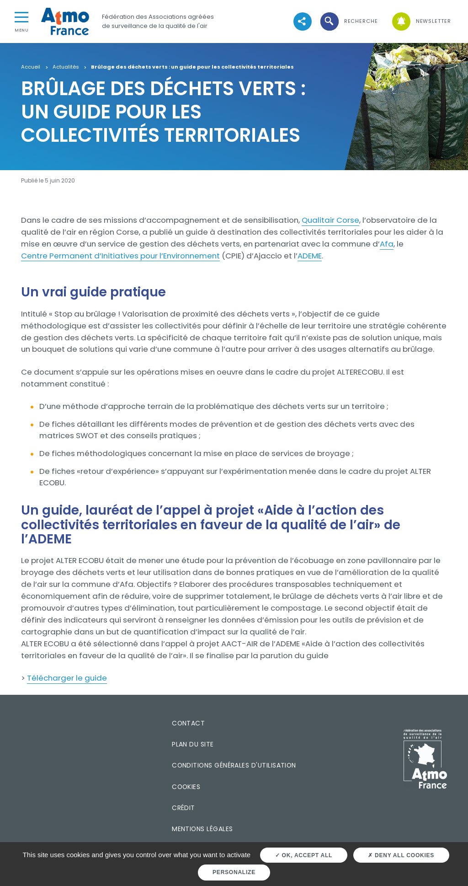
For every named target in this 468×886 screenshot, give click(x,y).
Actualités (66, 67)
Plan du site (193, 744)
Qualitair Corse (330, 220)
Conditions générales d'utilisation (234, 765)
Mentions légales (202, 828)
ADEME (310, 255)
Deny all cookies (401, 855)
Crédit (183, 807)
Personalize (234, 872)
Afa (387, 243)
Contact (188, 723)
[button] (348, 21)
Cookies (186, 786)
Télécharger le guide (67, 677)
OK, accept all (303, 855)
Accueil (30, 67)
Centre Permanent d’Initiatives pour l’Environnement (120, 255)
